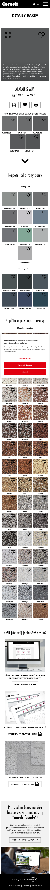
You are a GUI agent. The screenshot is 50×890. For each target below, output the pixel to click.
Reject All (25, 372)
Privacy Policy (37, 885)
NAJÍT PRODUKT (25, 684)
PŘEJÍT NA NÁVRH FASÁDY (25, 840)
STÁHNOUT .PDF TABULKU (25, 734)
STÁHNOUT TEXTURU (25, 784)
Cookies (26, 885)
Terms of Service (14, 885)
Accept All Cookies (25, 365)
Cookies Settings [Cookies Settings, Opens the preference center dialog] (25, 358)
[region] (25, 356)
